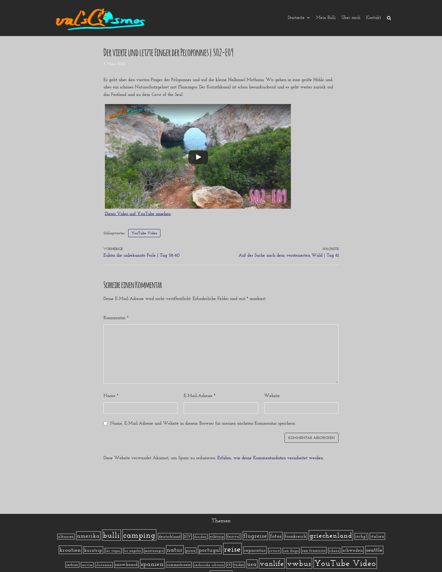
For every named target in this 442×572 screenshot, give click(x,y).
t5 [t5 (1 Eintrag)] (229, 565)
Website (272, 395)
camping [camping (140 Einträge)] (139, 535)
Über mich (350, 18)
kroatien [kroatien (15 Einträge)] (70, 549)
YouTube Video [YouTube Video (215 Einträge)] (345, 563)
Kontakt (373, 18)
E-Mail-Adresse (199, 395)
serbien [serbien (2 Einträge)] (72, 565)
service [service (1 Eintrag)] (87, 565)
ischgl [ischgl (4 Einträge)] (361, 536)
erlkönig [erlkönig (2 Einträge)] (217, 537)
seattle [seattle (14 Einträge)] (374, 550)
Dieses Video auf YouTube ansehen (138, 213)
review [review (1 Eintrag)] (274, 551)
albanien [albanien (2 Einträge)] (66, 537)
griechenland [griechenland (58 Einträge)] (330, 535)
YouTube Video (144, 233)
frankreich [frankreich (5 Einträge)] (295, 536)
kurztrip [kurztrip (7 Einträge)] (93, 550)
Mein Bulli (326, 18)
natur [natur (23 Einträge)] (175, 549)
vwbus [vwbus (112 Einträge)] (299, 563)
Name (110, 395)
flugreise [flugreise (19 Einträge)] (255, 535)
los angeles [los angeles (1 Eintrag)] (133, 551)
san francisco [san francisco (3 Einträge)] (314, 550)
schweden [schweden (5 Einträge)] (353, 550)
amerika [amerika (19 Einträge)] (88, 535)
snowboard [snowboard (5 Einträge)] (126, 564)
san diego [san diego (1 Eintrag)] (291, 551)
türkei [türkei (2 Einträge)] (239, 565)
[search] (389, 17)
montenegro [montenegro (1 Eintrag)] (154, 551)
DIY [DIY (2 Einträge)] (187, 537)
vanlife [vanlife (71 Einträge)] (272, 563)
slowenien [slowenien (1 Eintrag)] (104, 565)
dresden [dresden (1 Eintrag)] (200, 537)
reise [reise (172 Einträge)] (232, 549)
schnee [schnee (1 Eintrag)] (334, 551)
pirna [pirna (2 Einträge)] (191, 550)
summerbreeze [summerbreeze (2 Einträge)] (179, 565)
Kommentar (115, 317)
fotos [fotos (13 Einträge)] (276, 536)
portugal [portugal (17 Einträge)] (210, 549)
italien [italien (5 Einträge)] (377, 536)
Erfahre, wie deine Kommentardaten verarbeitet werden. (270, 457)
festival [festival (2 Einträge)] (233, 537)
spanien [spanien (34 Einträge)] (152, 564)
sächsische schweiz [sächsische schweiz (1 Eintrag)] (209, 565)
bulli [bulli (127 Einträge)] (111, 535)
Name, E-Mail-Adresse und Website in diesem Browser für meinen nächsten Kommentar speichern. (203, 423)
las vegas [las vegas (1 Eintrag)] (113, 551)
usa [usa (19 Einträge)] (252, 563)
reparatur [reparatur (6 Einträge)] (255, 550)
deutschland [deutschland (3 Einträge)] (170, 536)
